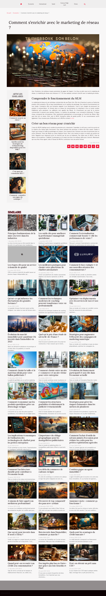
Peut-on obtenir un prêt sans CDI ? (82, 564)
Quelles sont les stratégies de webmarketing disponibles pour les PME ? (17, 145)
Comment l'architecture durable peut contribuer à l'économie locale (19, 472)
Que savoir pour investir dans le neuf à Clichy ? (21, 533)
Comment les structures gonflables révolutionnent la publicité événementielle (51, 404)
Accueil (9, 13)
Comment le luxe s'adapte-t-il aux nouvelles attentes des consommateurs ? (83, 267)
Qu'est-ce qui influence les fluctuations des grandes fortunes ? (20, 301)
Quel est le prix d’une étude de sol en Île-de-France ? (52, 335)
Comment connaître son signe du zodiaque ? (18, 197)
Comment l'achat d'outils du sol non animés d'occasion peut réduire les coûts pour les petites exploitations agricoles (83, 439)
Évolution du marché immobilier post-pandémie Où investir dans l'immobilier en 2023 (22, 338)
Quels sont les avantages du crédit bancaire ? (82, 533)
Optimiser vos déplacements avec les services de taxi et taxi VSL (83, 301)
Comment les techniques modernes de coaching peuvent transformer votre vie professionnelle (53, 302)
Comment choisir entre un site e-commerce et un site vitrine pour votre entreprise (53, 372)
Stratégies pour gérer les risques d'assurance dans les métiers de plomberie (82, 404)
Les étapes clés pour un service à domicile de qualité (22, 266)
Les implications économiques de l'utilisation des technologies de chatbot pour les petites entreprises (22, 439)
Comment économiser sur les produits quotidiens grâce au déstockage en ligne (21, 404)
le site (72, 118)
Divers (76, 4)
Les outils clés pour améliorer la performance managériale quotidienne (52, 235)
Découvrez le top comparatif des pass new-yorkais (52, 502)
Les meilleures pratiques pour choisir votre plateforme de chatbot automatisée (52, 267)
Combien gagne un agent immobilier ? (81, 470)
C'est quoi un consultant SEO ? (17, 172)
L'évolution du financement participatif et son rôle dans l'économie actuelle (82, 372)
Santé (53, 4)
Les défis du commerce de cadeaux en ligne (51, 470)
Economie (31, 4)
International (42, 4)
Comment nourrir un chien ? (18, 119)
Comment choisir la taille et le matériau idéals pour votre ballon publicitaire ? (21, 372)
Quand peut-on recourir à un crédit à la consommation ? (21, 564)
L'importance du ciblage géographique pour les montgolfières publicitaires (51, 438)
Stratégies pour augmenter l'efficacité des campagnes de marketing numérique (82, 337)
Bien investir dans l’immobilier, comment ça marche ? (53, 533)
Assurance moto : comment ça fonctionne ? (83, 502)
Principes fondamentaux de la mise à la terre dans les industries (21, 235)
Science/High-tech (65, 4)
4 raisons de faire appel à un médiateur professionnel (20, 502)
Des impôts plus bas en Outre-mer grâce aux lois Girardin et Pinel (53, 565)
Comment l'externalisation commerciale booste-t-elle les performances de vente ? (83, 235)
